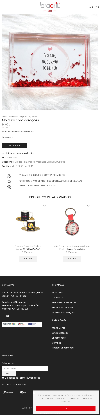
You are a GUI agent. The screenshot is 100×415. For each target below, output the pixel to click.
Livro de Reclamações (63, 312)
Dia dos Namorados (25, 161)
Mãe (56, 246)
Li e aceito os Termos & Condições (22, 377)
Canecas (19, 246)
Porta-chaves (65, 246)
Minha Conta (58, 327)
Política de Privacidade (64, 302)
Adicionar (16, 145)
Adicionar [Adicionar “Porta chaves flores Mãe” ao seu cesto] (72, 259)
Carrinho (56, 342)
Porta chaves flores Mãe (72, 249)
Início (4, 116)
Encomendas (59, 337)
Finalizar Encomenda (63, 347)
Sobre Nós (57, 292)
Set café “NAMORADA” (28, 249)
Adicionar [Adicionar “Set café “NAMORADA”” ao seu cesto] (28, 259)
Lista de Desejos (60, 332)
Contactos (57, 297)
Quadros (33, 116)
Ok (66, 408)
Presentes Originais (18, 116)
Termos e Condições (62, 307)
